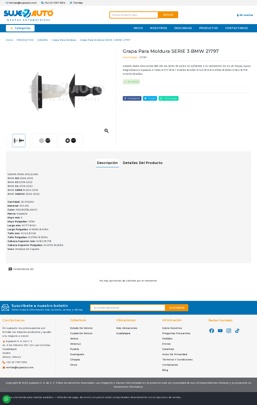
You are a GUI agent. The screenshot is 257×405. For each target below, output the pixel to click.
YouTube (220, 329)
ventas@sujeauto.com (20, 367)
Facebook (212, 329)
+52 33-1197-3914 (54, 2)
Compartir (134, 98)
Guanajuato (77, 354)
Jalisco (74, 338)
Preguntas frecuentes (176, 333)
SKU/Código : (131, 57)
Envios (166, 343)
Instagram (229, 329)
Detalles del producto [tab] (142, 163)
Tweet (152, 98)
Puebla (74, 349)
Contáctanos (13, 320)
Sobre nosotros (172, 328)
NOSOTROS (158, 28)
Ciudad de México (81, 333)
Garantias (168, 349)
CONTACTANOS (236, 28)
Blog (165, 370)
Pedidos (167, 338)
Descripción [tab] (107, 163)
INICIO (138, 28)
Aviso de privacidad (174, 354)
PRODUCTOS (208, 28)
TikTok (237, 329)
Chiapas (75, 359)
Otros (73, 364)
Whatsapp (170, 98)
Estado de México (81, 328)
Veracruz (75, 343)
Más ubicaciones (126, 328)
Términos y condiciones (177, 359)
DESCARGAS (183, 28)
